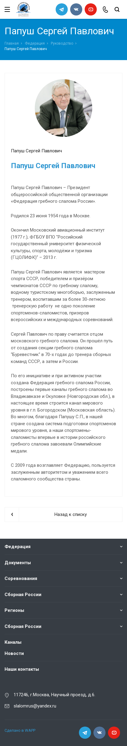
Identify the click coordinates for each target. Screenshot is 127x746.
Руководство (62, 43)
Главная (12, 43)
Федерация (35, 43)
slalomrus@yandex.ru (35, 705)
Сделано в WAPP (20, 730)
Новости (14, 653)
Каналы (13, 642)
